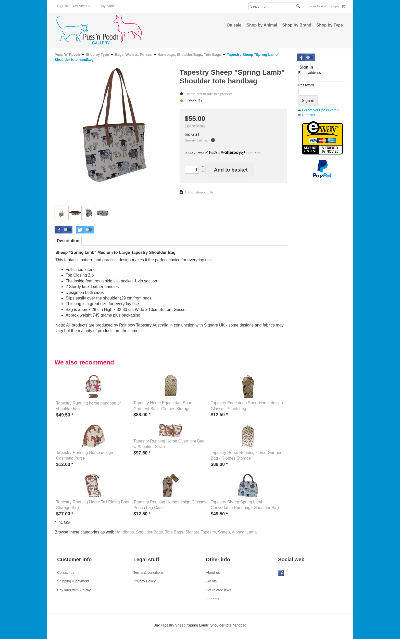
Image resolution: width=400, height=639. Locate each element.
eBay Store (106, 6)
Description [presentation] (68, 241)
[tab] (68, 241)
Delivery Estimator (197, 140)
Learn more (253, 152)
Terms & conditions (148, 572)
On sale (234, 25)
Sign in (62, 6)
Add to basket (230, 170)
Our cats (212, 599)
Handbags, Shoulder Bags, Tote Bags (149, 532)
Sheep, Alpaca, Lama (237, 532)
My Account (82, 6)
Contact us (65, 572)
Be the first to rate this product (208, 94)
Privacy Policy (144, 581)
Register (308, 115)
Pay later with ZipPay (74, 590)
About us (213, 572)
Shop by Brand (296, 25)
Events (211, 581)
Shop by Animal (261, 25)
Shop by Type (329, 25)
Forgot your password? (320, 110)
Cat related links (218, 590)
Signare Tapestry (200, 532)
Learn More (195, 126)
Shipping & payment (73, 581)
